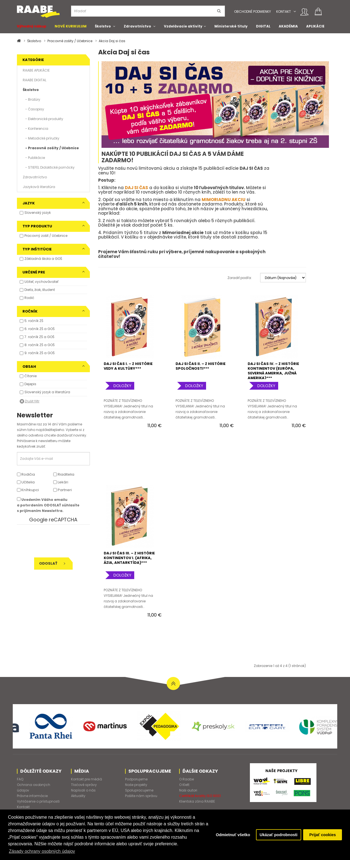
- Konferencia (35, 128)
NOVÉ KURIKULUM (71, 26)
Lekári (60, 482)
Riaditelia (63, 474)
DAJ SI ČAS (136, 188)
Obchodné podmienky (252, 11)
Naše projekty (136, 784)
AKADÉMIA (288, 26)
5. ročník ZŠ (33, 320)
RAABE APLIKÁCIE (36, 70)
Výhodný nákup (31, 26)
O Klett (184, 784)
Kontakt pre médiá (86, 779)
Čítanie (30, 376)
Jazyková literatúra (39, 186)
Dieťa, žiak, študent (39, 289)
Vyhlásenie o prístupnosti (38, 801)
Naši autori (188, 790)
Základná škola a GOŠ (43, 258)
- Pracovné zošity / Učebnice (51, 148)
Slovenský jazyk (37, 212)
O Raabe (186, 779)
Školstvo (103, 26)
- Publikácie (34, 157)
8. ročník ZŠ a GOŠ (39, 345)
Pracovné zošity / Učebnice (69, 41)
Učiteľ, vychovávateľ (41, 281)
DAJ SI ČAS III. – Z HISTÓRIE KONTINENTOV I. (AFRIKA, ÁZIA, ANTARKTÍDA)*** (129, 557)
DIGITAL (263, 26)
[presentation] (55, 541)
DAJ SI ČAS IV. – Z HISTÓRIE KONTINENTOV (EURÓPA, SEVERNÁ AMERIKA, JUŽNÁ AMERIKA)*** (273, 370)
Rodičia (26, 474)
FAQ (20, 779)
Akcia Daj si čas (112, 41)
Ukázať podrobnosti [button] (278, 835)
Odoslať (52, 563)
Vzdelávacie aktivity (183, 26)
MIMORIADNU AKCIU (223, 199)
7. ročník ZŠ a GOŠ (39, 336)
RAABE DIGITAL (34, 80)
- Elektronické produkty (43, 118)
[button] (295, 11)
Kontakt (283, 11)
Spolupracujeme (139, 790)
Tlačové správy (84, 784)
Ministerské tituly (231, 26)
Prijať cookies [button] (322, 835)
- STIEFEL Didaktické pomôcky (49, 167)
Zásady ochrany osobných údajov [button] (42, 851)
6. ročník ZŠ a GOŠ (39, 328)
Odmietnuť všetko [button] (233, 835)
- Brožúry (31, 99)
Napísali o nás (83, 790)
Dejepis (30, 384)
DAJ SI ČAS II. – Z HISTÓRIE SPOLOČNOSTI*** (200, 366)
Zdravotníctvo (137, 26)
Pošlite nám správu (141, 795)
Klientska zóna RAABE (197, 801)
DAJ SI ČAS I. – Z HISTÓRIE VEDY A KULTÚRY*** (128, 366)
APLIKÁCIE (315, 26)
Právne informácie (32, 795)
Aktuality (78, 795)
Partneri (62, 490)
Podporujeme (136, 779)
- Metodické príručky (41, 138)
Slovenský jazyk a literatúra (47, 392)
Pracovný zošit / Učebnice (45, 235)
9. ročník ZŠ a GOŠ (39, 353)
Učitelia (26, 482)
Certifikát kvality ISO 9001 (200, 795)
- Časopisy (33, 109)
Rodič (29, 297)
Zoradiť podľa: (239, 277)
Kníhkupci (28, 490)
